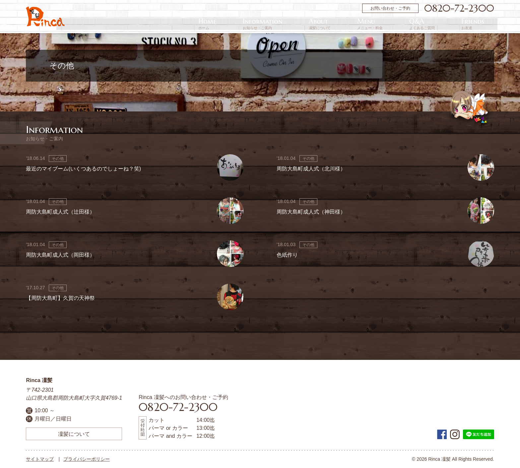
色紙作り (287, 255)
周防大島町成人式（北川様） (311, 168)
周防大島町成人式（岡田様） (60, 255)
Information (352, 24)
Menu (419, 24)
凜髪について (74, 434)
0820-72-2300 (459, 8)
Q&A (452, 24)
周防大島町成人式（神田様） (311, 212)
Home (317, 24)
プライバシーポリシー (86, 459)
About (389, 24)
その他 (58, 158)
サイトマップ (40, 459)
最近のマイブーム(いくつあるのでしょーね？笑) (83, 168)
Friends (482, 24)
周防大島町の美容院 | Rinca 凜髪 (45, 17)
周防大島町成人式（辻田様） (60, 212)
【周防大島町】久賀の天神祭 (60, 298)
